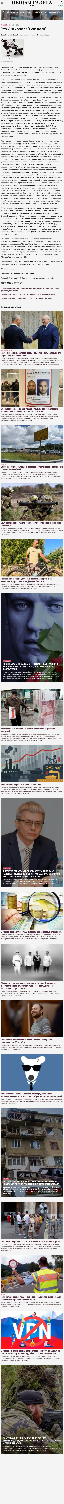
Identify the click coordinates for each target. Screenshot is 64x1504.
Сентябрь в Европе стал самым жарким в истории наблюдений (30, 1241)
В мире (6, 1179)
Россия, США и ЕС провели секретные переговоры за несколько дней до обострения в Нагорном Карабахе (31, 1182)
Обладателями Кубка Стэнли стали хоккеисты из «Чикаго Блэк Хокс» (28, 295)
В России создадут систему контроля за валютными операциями (31, 932)
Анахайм (4, 25)
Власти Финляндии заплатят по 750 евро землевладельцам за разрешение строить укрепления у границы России (32, 1441)
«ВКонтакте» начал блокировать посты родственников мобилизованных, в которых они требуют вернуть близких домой (31, 1095)
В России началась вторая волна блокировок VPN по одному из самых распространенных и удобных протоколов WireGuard (30, 1352)
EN (62, 5)
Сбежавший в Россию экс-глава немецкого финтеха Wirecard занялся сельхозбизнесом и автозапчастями (29, 410)
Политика (7, 661)
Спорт (32, 5)
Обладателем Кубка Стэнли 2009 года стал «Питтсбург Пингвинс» (26, 298)
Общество (7, 868)
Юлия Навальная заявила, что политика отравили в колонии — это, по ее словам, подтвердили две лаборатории (30, 666)
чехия (3, 1294)
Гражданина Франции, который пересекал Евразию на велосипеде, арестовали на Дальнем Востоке (26, 580)
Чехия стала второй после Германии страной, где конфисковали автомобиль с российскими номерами (31, 1298)
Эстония (3, 464)
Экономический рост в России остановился (21, 784)
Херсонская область (7, 350)
